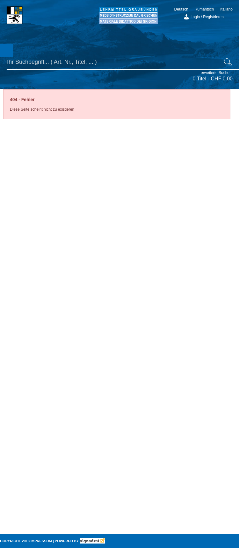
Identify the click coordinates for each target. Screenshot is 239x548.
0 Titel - (213, 78)
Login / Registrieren (203, 17)
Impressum (41, 541)
